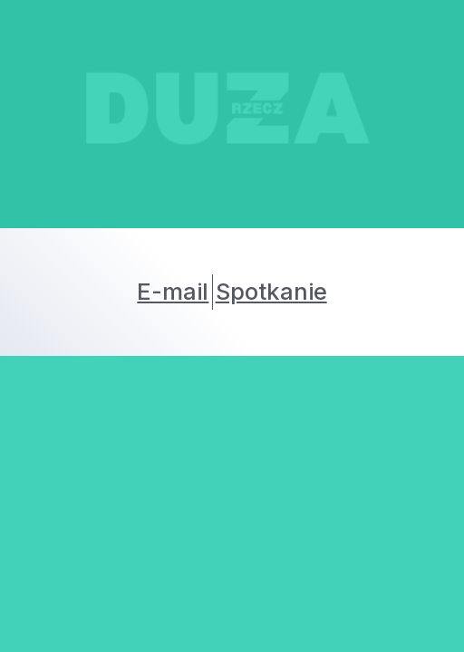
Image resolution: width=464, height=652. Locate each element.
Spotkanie (271, 291)
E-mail (172, 291)
